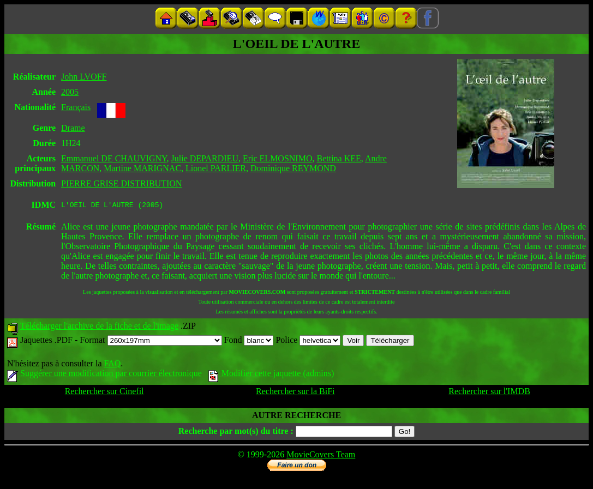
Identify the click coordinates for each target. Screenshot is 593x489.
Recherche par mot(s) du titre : (235, 432)
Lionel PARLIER (215, 168)
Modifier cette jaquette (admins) (271, 374)
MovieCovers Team (320, 456)
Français (76, 107)
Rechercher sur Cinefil (104, 392)
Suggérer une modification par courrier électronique (104, 374)
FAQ (112, 365)
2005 (70, 91)
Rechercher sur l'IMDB (489, 392)
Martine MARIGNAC (142, 168)
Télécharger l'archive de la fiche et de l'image (99, 327)
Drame (73, 127)
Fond (249, 341)
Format (150, 341)
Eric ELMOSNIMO (278, 158)
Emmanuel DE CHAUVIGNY (113, 158)
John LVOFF (83, 76)
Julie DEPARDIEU (204, 158)
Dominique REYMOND (293, 168)
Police (307, 341)
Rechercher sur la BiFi (295, 392)
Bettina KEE (338, 158)
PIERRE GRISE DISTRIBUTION (121, 183)
